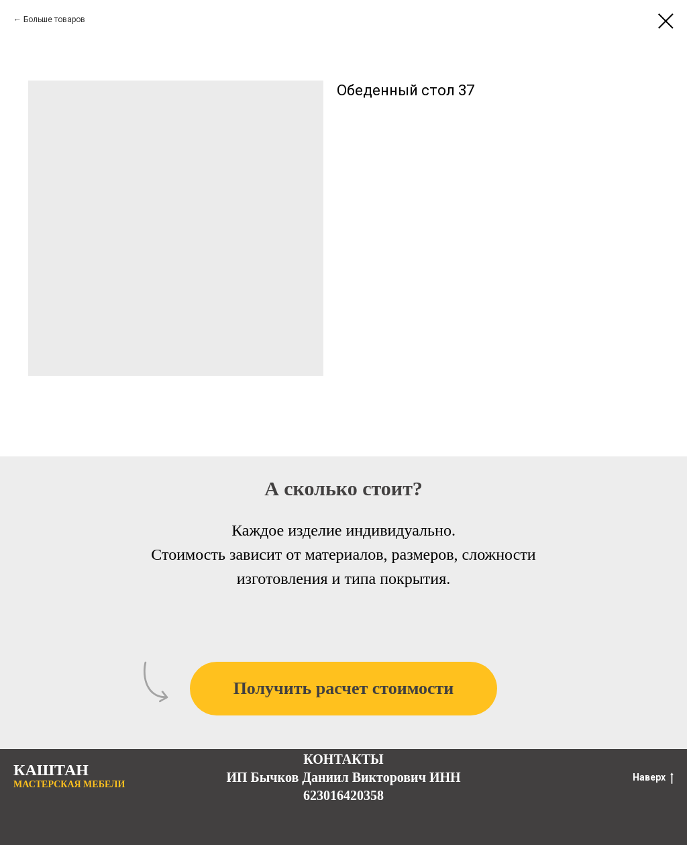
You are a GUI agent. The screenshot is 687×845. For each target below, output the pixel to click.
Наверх (653, 778)
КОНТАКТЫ (343, 759)
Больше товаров (54, 19)
